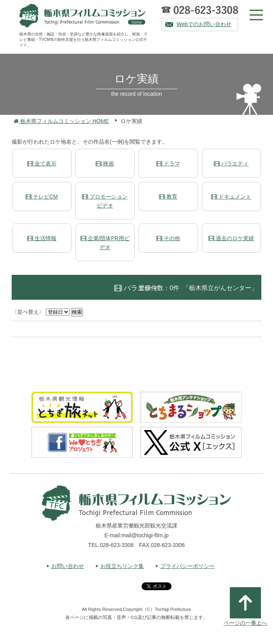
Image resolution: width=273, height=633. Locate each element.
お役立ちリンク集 (122, 566)
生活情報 (41, 238)
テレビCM (42, 196)
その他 (168, 238)
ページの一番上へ (245, 606)
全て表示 (41, 163)
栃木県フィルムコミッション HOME (61, 121)
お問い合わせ (67, 566)
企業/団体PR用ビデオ (105, 242)
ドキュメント (231, 196)
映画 (105, 163)
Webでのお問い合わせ (204, 24)
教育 (168, 196)
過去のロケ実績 (231, 238)
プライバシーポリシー (187, 566)
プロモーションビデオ (105, 200)
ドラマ (168, 163)
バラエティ (231, 163)
